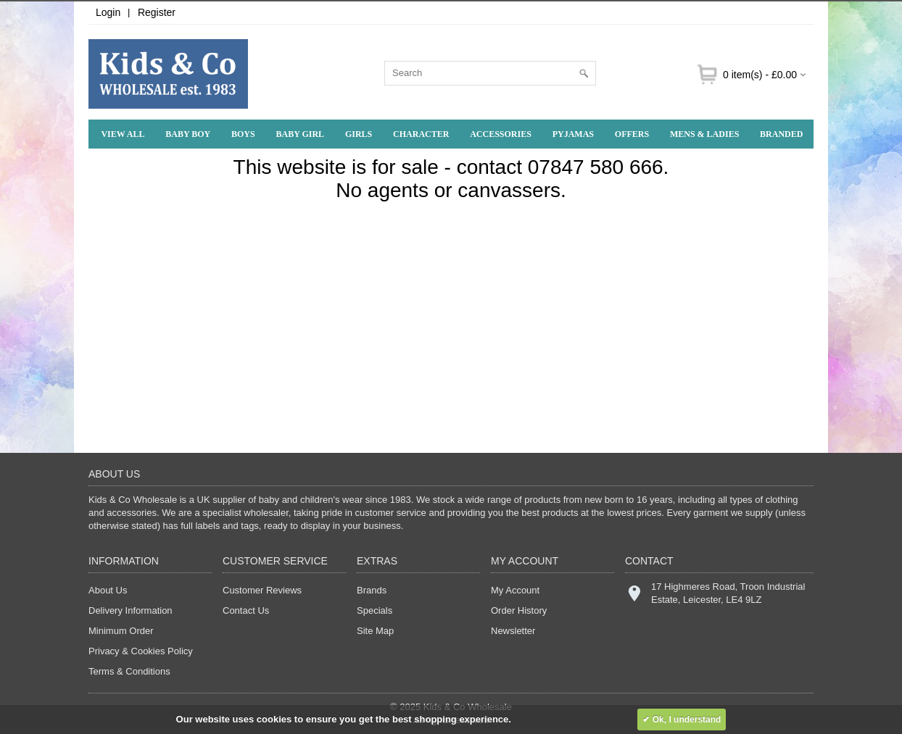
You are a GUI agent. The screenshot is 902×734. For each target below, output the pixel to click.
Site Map (375, 630)
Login (108, 12)
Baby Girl (300, 134)
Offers (632, 134)
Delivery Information (130, 610)
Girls (358, 134)
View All (122, 134)
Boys (243, 134)
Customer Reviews (262, 590)
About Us (107, 590)
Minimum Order (121, 630)
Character (421, 134)
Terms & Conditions (129, 671)
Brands (371, 590)
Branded (781, 134)
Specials (374, 610)
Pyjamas (573, 134)
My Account (515, 590)
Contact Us (246, 610)
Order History (519, 610)
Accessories (500, 134)
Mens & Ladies (704, 134)
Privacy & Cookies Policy (140, 651)
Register (156, 12)
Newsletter (513, 630)
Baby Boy (187, 134)
